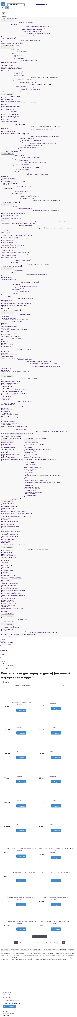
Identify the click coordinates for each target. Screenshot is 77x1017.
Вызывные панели (7, 554)
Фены (3, 420)
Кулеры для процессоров (9, 62)
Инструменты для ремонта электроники (29, 143)
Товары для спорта (7, 503)
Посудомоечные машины (9, 383)
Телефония (9, 293)
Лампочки (4, 562)
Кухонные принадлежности (10, 588)
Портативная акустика (8, 325)
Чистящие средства (15, 291)
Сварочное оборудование (33, 451)
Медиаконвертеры (14, 191)
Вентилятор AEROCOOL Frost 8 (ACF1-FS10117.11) (56, 897)
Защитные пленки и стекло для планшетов (15, 42)
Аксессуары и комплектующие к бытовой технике (35, 431)
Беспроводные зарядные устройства (26, 227)
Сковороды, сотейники (9, 585)
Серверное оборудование (19, 103)
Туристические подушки (9, 536)
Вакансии (6, 1015)
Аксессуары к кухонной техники (11, 436)
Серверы (4, 104)
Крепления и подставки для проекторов (14, 358)
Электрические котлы (8, 461)
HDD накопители (13, 58)
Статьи (2, 646)
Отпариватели (6, 413)
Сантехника (5, 611)
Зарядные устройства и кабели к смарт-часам (16, 235)
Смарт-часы (5, 232)
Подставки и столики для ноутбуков (25, 33)
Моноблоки (5, 98)
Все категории (8, 21)
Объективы (5, 341)
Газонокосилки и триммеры (33, 492)
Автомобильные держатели (10, 627)
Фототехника (11, 338)
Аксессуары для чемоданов (10, 531)
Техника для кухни (14, 390)
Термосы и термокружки (9, 583)
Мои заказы (38, 649)
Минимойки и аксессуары (32, 489)
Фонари (4, 523)
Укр (4, 663)
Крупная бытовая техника (19, 378)
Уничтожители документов (20, 282)
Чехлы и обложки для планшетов (12, 43)
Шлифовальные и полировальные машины (37, 449)
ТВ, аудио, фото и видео (10, 310)
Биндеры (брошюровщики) (19, 286)
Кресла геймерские (7, 602)
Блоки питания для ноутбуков (21, 29)
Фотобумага (5, 302)
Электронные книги (7, 250)
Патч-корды (5, 176)
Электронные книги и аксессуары (24, 249)
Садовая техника (30, 490)
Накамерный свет (7, 345)
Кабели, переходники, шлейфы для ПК (27, 84)
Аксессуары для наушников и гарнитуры (14, 329)
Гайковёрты (28, 447)
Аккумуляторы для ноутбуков (21, 31)
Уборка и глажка (12, 406)
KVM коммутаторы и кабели (20, 197)
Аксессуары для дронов (9, 257)
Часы (5, 230)
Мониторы (9, 111)
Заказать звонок (9, 1006)
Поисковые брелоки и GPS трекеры (25, 264)
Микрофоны (5, 328)
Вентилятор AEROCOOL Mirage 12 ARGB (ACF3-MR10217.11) (21, 921)
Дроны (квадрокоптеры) (9, 255)
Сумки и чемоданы (7, 524)
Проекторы (5, 351)
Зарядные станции (7, 610)
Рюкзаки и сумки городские (10, 526)
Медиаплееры (6, 335)
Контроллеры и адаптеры (19, 82)
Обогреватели (6, 452)
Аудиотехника (11, 321)
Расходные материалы (17, 298)
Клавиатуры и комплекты (18, 123)
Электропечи (5, 398)
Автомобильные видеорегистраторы (13, 626)
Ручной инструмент (30, 464)
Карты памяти (6, 119)
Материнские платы (15, 51)
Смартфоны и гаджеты (10, 202)
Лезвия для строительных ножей (34, 484)
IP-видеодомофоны (7, 551)
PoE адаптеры (11, 193)
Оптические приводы (16, 79)
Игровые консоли (7, 240)
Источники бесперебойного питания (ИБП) (30, 136)
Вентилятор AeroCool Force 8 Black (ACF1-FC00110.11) (56, 873)
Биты (25, 477)
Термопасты (5, 64)
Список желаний (38, 657)
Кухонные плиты (6, 385)
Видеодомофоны (6, 552)
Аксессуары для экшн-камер (10, 336)
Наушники (4, 323)
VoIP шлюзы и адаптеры (17, 198)
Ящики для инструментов (32, 467)
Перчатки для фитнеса (9, 506)
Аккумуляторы (6, 368)
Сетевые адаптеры (15, 164)
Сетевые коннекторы (8, 178)
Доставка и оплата (6, 642)
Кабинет (38, 660)
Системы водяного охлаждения (11, 68)
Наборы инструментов (31, 466)
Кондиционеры (6, 444)
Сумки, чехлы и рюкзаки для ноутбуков (27, 28)
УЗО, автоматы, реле (8, 598)
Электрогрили (6, 396)
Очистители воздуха (8, 447)
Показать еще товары (40, 936)
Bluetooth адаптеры (15, 173)
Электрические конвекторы (10, 454)
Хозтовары (4, 606)
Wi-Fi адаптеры (12, 166)
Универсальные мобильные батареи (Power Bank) (34, 222)
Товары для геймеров (16, 239)
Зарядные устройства (16, 225)
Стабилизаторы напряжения (21, 140)
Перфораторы (29, 446)
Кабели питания (12, 75)
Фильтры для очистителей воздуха (12, 451)
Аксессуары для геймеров (10, 244)
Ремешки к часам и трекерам (11, 237)
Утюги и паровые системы (10, 415)
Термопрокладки (7, 65)
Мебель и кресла (7, 600)
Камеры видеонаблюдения (10, 574)
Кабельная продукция (16, 186)
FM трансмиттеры (7, 629)
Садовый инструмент (31, 495)
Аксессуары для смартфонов (10, 218)
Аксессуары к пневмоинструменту (35, 456)
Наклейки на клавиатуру (9, 37)
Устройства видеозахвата (19, 147)
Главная (2, 639)
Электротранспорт (8, 508)
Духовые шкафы (6, 386)
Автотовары (6, 622)
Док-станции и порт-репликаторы (25, 26)
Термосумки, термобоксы (9, 534)
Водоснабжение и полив (32, 497)
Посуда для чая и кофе (8, 587)
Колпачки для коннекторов (10, 180)
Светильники (5, 567)
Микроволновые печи (8, 395)
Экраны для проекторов (9, 355)
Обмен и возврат (5, 644)
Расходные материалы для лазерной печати (16, 303)
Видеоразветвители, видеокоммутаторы (29, 363)
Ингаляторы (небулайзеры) (10, 521)
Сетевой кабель (6, 188)
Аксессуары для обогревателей (12, 459)
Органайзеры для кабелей (10, 212)
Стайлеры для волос (8, 421)
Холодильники (6, 380)
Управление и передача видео (11, 579)
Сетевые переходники (17, 149)
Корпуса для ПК (12, 72)
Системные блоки (7, 99)
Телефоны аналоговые (8, 295)
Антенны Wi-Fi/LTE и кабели (20, 167)
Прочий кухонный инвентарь (10, 593)
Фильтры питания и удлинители (22, 135)
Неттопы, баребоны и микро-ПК (11, 101)
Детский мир (6, 613)
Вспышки (4, 343)
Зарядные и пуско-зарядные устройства (29, 632)
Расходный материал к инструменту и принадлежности (42, 475)
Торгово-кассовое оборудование (24, 274)
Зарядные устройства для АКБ (22, 145)
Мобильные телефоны (16, 208)
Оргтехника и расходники (11, 266)
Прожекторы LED (6, 569)
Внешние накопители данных (21, 113)
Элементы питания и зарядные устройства (30, 366)
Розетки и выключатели (9, 597)
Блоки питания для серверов (10, 106)
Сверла (26, 479)
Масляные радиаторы (8, 457)
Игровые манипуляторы (9, 242)
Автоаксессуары (6, 636)
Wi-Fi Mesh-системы (15, 160)
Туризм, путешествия (8, 533)
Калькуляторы (11, 289)
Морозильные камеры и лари (10, 381)
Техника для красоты (16, 418)
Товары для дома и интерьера (12, 545)
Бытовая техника (8, 374)
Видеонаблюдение (7, 570)
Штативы (4, 340)
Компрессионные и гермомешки (11, 538)
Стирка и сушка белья (16, 401)
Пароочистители (7, 410)
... (59, 942)
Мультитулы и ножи (7, 539)
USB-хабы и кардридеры (18, 138)
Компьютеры (10, 96)
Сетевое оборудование (10, 151)
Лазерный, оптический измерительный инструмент (41, 459)
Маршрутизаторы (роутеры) (20, 157)
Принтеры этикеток (7, 276)
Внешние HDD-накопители (10, 116)
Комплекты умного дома (9, 556)
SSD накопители (13, 57)
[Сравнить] (57, 711)
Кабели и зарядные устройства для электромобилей (18, 634)
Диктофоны (9, 262)
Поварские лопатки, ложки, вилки (12, 592)
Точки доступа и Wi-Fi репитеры (23, 162)
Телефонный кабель (7, 190)
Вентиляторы (5, 446)
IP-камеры (4, 572)
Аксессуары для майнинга (19, 88)
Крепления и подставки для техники (26, 365)
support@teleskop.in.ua (12, 1003)
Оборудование (29, 462)
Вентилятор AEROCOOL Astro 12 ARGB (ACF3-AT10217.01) (21, 848)
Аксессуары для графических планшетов (15, 133)
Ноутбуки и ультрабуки (17, 22)
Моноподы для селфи (8, 217)
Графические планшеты (9, 131)
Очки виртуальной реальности (22, 259)
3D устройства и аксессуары (21, 281)
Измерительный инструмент (33, 457)
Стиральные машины (8, 403)
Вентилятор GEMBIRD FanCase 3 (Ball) (21, 702)
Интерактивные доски (16, 359)
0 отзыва (19, 704)
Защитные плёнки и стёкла (10, 215)
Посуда (3, 582)
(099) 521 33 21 (7, 997)
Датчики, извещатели (8, 557)
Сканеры (8, 272)
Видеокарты (10, 53)
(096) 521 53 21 (7, 995)
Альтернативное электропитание (12, 608)
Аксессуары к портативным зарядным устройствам (18, 223)
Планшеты (9, 24)
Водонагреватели (7, 443)
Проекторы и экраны (16, 350)
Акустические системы (9, 326)
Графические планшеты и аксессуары (27, 130)
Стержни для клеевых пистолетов (35, 480)
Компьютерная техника (10, 92)
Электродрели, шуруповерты (34, 444)
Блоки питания (11, 74)
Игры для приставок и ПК (9, 247)
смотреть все (5, 70)
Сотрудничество (8, 1014)
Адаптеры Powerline (15, 169)
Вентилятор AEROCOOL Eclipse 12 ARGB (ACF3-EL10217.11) (21, 873)
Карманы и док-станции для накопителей (29, 77)
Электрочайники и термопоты (11, 391)
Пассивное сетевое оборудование (25, 175)
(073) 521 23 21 (7, 992)
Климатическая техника (10, 438)
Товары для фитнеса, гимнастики (12, 505)
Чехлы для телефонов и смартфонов (13, 213)
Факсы (6, 296)
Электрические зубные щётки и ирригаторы (16, 516)
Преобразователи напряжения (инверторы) (15, 631)
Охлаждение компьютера (19, 60)
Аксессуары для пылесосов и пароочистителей (17, 433)
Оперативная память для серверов (13, 108)
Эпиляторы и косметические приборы (14, 426)
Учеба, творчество (14, 619)
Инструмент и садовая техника (35, 438)
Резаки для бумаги (14, 288)
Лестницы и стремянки (31, 487)
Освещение (5, 560)
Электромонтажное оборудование (13, 595)
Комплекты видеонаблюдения (11, 577)
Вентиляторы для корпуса (10, 67)
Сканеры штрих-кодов (8, 279)
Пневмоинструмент (30, 454)
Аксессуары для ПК (14, 86)
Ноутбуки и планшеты (9, 18)
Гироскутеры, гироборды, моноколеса (14, 511)
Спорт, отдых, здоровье (10, 499)
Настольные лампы (7, 565)
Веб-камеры (5, 128)
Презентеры (5, 353)
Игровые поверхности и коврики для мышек (30, 126)
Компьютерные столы (8, 603)
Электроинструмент (31, 443)
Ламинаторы (10, 284)
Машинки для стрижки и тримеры (12, 423)
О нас (2, 641)
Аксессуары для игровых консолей (12, 245)
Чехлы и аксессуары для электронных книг (15, 252)
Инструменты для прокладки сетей (13, 181)
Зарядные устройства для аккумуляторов (15, 372)
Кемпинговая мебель (8, 605)
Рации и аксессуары (15, 261)
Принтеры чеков (6, 277)
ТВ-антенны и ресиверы (9, 318)
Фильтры (6, 682)
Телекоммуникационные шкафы (22, 195)
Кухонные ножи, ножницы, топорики (13, 590)
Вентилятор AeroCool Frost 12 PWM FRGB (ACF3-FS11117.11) (21, 897)
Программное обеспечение (20, 89)
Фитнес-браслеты (7, 234)
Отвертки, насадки (30, 469)
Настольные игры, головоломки (11, 618)
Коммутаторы (11, 159)
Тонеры (3, 307)
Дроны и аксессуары (16, 254)
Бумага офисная (6, 300)
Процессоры (10, 50)
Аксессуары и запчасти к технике (12, 435)
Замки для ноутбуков (8, 38)
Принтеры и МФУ (13, 270)
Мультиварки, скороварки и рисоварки (14, 393)
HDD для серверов (7, 109)
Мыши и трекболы (13, 124)
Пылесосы (4, 408)
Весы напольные (6, 518)
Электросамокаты (7, 510)
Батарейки (5, 370)
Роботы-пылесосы (7, 411)
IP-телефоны (10, 171)
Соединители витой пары (9, 183)
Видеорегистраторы (8, 575)
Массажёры (5, 520)
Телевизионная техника (17, 314)
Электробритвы (6, 424)
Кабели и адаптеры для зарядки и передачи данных (36, 229)
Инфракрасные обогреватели (11, 456)
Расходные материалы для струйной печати (16, 305)
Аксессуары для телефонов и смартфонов (30, 210)
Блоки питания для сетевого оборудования (30, 200)
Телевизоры (5, 316)
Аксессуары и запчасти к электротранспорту (16, 513)
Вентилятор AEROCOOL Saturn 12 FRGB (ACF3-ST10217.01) (56, 921)
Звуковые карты (12, 81)
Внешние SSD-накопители (10, 114)
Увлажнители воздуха (8, 449)
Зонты (3, 529)
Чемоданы (4, 528)
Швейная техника (13, 429)
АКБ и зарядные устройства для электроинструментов (42, 482)
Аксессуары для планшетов (20, 40)
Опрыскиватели (29, 493)
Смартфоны (10, 206)
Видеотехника (11, 333)
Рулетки (26, 461)
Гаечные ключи (29, 470)
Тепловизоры (5, 541)
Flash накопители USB (8, 118)
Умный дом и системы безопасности (26, 549)
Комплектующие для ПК (10, 45)
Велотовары (5, 542)
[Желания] (55, 711)
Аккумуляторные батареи (19, 142)
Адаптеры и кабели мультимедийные (26, 361)
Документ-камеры (7, 356)
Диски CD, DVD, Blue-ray (9, 121)
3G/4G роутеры (12, 155)
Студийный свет (6, 346)
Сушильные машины (7, 404)
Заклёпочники (29, 472)
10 (55, 942)
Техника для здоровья (8, 515)
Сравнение (38, 653)
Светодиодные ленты (8, 564)
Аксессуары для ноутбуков (19, 35)
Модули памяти (12, 55)
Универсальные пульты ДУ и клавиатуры (14, 320)
